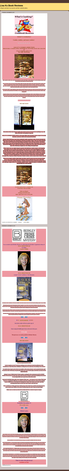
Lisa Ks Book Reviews (11, 5)
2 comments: (20, 222)
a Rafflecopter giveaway (6, 465)
